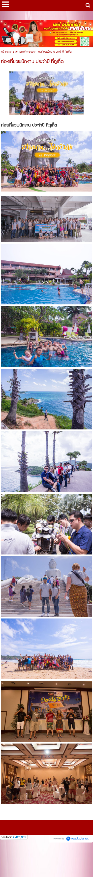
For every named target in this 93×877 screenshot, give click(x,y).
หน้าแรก (5, 52)
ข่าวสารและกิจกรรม (23, 52)
